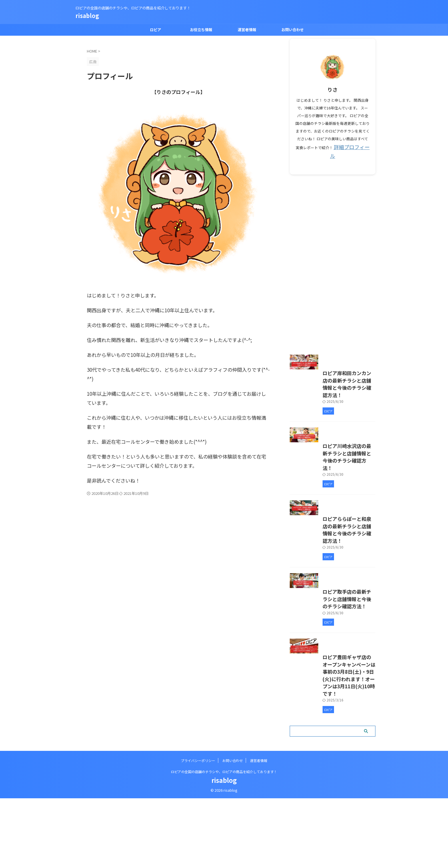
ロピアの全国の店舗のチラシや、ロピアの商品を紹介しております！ (224, 829)
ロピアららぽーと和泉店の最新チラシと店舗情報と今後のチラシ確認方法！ (332, 569)
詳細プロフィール (352, 146)
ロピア (155, 29)
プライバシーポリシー (198, 818)
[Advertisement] (332, 253)
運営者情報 (247, 29)
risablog (87, 15)
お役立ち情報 (201, 29)
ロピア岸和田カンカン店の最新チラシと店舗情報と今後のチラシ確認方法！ (332, 395)
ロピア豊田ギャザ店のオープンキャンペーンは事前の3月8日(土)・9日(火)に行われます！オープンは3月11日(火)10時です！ (332, 745)
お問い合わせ (292, 29)
